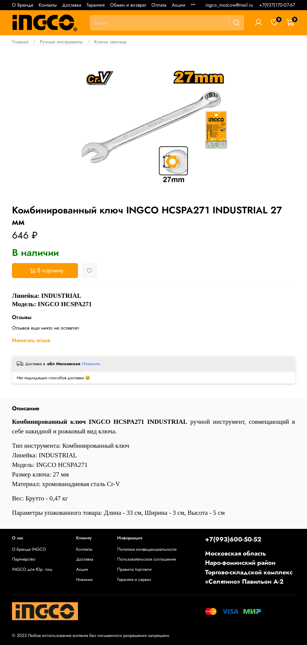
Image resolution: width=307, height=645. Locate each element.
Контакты (48, 4)
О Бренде (22, 4)
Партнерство (23, 559)
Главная (20, 41)
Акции (178, 4)
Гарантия (96, 4)
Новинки (84, 579)
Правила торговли (134, 569)
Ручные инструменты (61, 41)
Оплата (158, 4)
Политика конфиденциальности (147, 549)
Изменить (91, 363)
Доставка (71, 4)
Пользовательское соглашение (146, 559)
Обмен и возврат (128, 4)
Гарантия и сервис (134, 579)
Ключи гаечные (110, 41)
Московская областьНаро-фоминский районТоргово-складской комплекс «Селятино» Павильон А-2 (249, 567)
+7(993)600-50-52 (233, 539)
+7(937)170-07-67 (277, 4)
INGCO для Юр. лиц (32, 569)
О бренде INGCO (29, 549)
